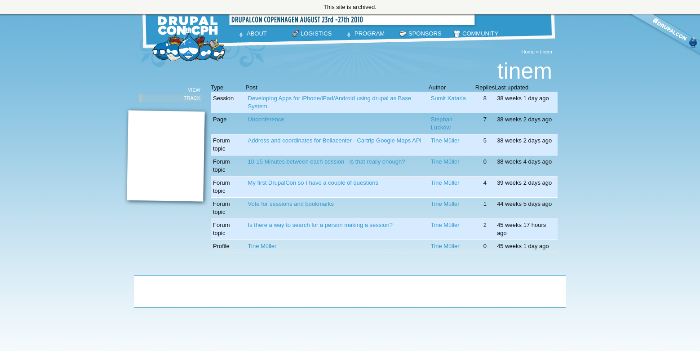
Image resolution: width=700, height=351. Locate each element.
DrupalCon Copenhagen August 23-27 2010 (190, 38)
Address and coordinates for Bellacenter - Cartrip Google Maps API (335, 140)
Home (528, 51)
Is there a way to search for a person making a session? (320, 225)
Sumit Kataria (448, 98)
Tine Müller (445, 140)
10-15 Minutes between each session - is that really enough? (326, 161)
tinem (546, 51)
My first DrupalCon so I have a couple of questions (313, 182)
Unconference (266, 119)
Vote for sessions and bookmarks (291, 203)
